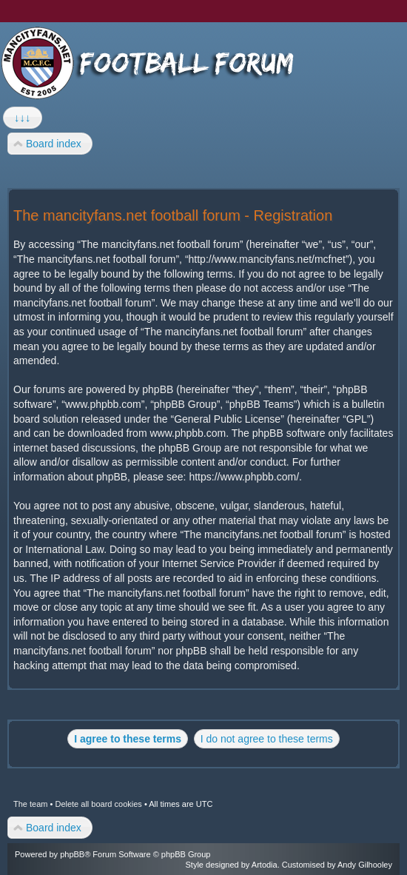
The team (30, 803)
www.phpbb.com (187, 433)
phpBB (72, 854)
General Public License (227, 419)
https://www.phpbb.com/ (244, 477)
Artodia (265, 864)
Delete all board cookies (98, 803)
